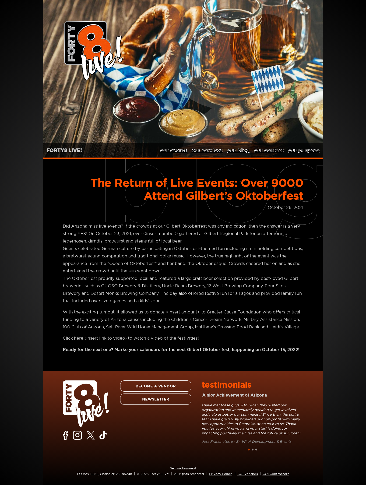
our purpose (304, 150)
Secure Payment (183, 468)
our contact (269, 150)
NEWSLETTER (155, 399)
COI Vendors (247, 474)
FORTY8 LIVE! (64, 150)
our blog (239, 150)
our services (207, 150)
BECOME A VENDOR (156, 386)
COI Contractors (276, 474)
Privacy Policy (220, 474)
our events (173, 150)
